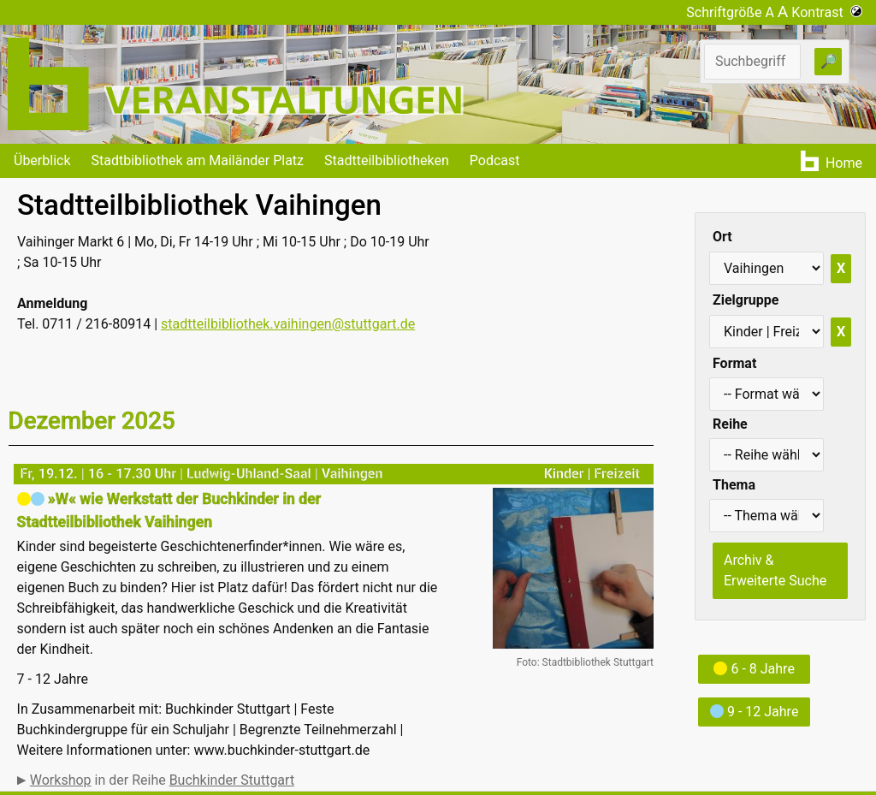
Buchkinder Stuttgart (231, 780)
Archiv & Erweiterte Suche (775, 570)
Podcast (495, 160)
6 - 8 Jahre (753, 669)
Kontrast (826, 12)
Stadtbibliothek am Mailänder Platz (198, 160)
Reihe (730, 424)
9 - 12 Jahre (754, 711)
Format (734, 363)
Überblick (42, 160)
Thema (734, 485)
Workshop (61, 780)
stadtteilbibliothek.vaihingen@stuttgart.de (288, 324)
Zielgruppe (745, 300)
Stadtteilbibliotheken (386, 160)
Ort (722, 236)
